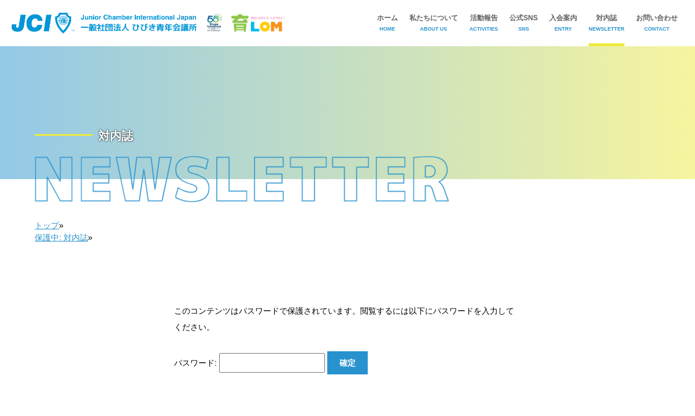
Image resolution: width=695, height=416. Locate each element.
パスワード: (249, 362)
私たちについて (433, 23)
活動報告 (484, 23)
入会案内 (563, 23)
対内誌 (606, 23)
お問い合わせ (657, 23)
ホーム (387, 23)
